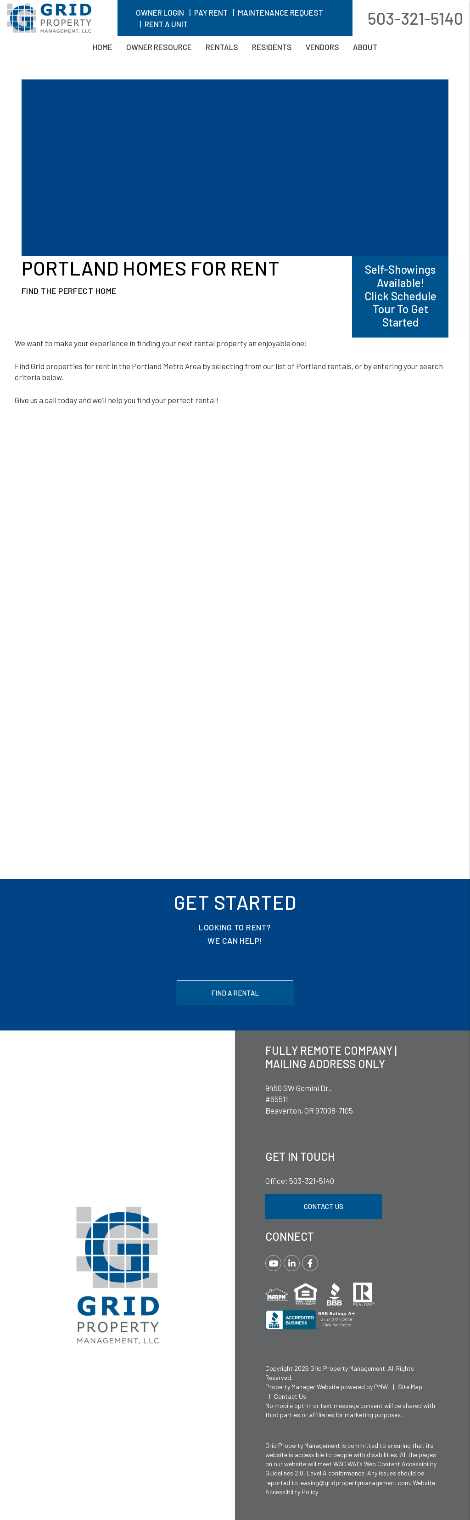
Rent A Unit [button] (166, 23)
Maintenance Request (280, 12)
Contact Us (323, 1206)
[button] (273, 1263)
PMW (381, 1387)
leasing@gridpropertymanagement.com (354, 1482)
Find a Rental (235, 993)
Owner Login (160, 12)
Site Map (410, 1387)
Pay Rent (211, 12)
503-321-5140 (415, 18)
